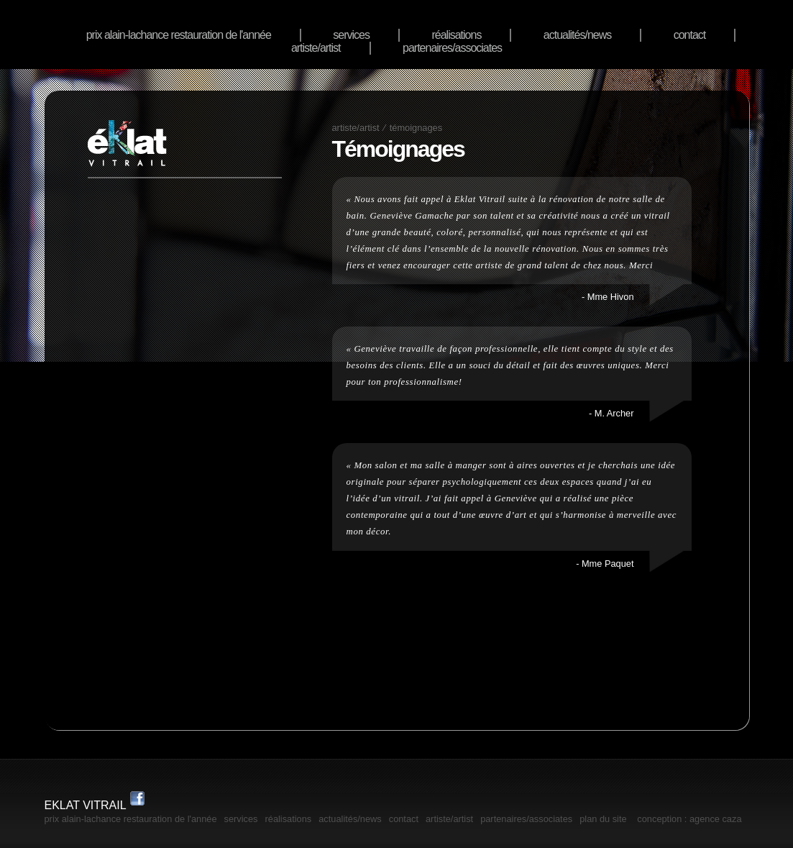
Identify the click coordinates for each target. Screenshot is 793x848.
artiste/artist (316, 48)
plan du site (602, 818)
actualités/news (577, 35)
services (351, 35)
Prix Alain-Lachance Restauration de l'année (178, 35)
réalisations (456, 35)
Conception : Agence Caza (689, 818)
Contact (690, 35)
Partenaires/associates (452, 48)
